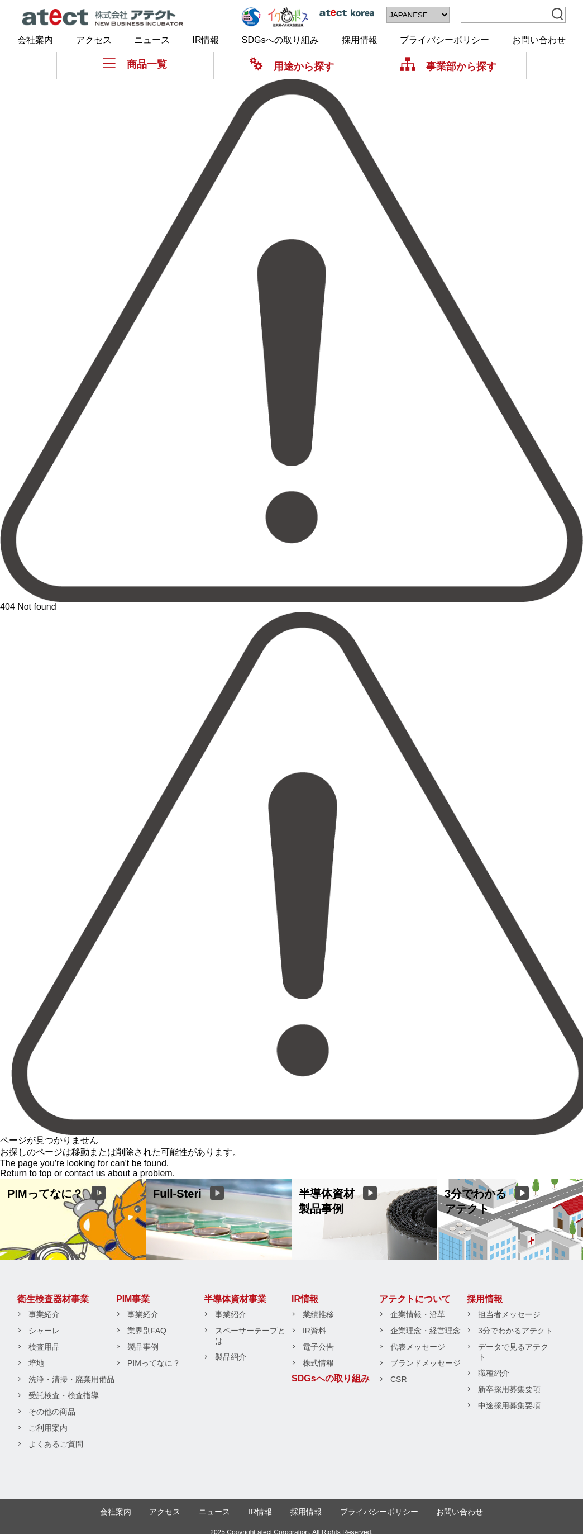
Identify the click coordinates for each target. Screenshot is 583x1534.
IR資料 (314, 1330)
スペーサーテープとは (250, 1335)
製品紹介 (230, 1356)
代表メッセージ (417, 1346)
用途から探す (292, 66)
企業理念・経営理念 (425, 1330)
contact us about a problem (119, 1173)
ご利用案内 (48, 1427)
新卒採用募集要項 (509, 1389)
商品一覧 (135, 64)
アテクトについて (415, 1299)
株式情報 (318, 1363)
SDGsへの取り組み (280, 40)
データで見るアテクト (513, 1351)
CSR (398, 1379)
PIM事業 (133, 1299)
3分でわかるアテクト (515, 1330)
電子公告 (318, 1346)
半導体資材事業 (235, 1299)
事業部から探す (448, 66)
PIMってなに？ (153, 1363)
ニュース (152, 40)
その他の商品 (51, 1411)
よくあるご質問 (55, 1444)
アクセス (94, 40)
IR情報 (205, 40)
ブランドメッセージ (425, 1363)
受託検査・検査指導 (63, 1395)
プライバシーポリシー (444, 40)
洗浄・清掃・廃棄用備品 (71, 1379)
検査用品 (44, 1346)
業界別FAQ (146, 1330)
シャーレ (44, 1330)
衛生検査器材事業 (53, 1299)
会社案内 (35, 40)
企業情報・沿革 (417, 1314)
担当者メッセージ (509, 1314)
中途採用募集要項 (509, 1405)
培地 (36, 1363)
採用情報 (359, 40)
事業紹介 (44, 1314)
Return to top (26, 1173)
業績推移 (318, 1314)
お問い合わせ (539, 40)
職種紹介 (493, 1373)
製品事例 (143, 1346)
